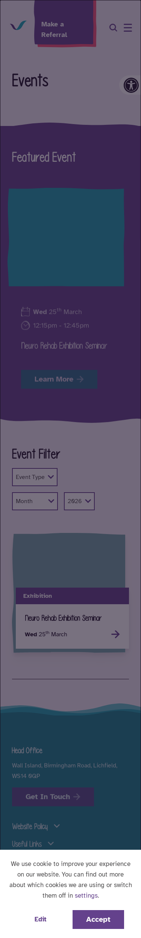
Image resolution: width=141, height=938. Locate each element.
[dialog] (70, 469)
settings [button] (86, 896)
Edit (40, 919)
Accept (98, 919)
